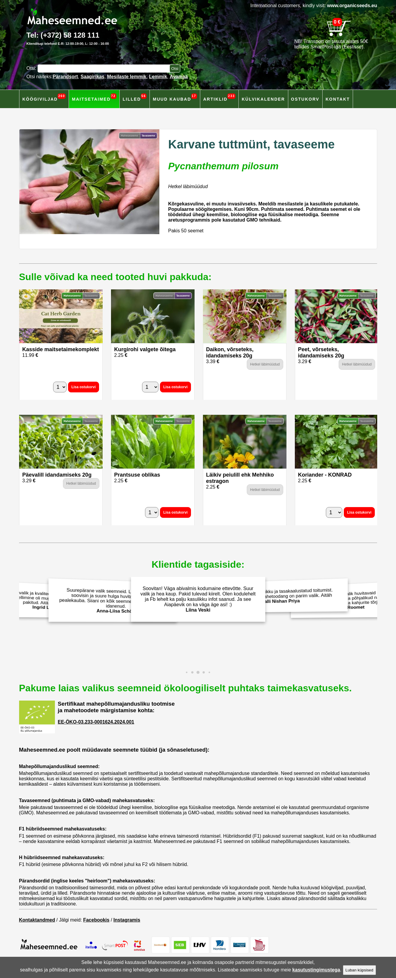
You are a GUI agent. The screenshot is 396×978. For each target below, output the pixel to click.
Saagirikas (92, 76)
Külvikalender (263, 99)
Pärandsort (65, 76)
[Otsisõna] (105, 69)
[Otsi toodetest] (175, 69)
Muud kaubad (175, 97)
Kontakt (338, 99)
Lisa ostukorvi (83, 387)
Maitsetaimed (94, 97)
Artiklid (219, 97)
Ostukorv (305, 99)
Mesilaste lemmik (127, 76)
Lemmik (158, 76)
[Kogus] (60, 387)
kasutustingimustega (316, 969)
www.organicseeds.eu (352, 5)
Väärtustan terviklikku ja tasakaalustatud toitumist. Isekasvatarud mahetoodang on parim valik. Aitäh (282, 595)
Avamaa (179, 76)
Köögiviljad (44, 97)
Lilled (135, 97)
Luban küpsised (359, 970)
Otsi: (32, 68)
